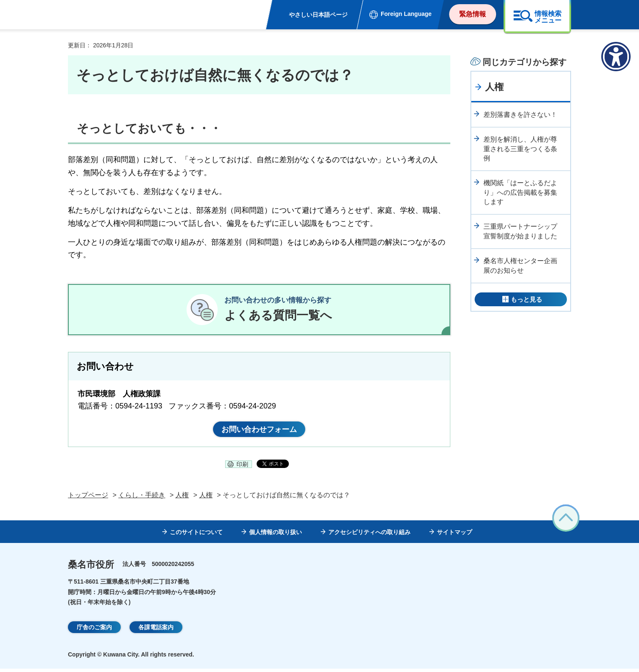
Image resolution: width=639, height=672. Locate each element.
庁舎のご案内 (94, 630)
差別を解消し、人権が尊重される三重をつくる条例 (520, 149)
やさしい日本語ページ (318, 14)
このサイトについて (196, 535)
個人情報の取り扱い (275, 535)
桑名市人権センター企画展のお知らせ (520, 265)
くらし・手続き (141, 497)
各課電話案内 (156, 630)
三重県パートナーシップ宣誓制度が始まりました (520, 231)
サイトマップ (454, 535)
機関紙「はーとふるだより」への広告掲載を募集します (520, 192)
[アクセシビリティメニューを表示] (616, 56)
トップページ (88, 497)
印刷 (242, 467)
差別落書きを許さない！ (520, 114)
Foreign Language (406, 13)
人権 (494, 87)
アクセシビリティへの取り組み (369, 535)
